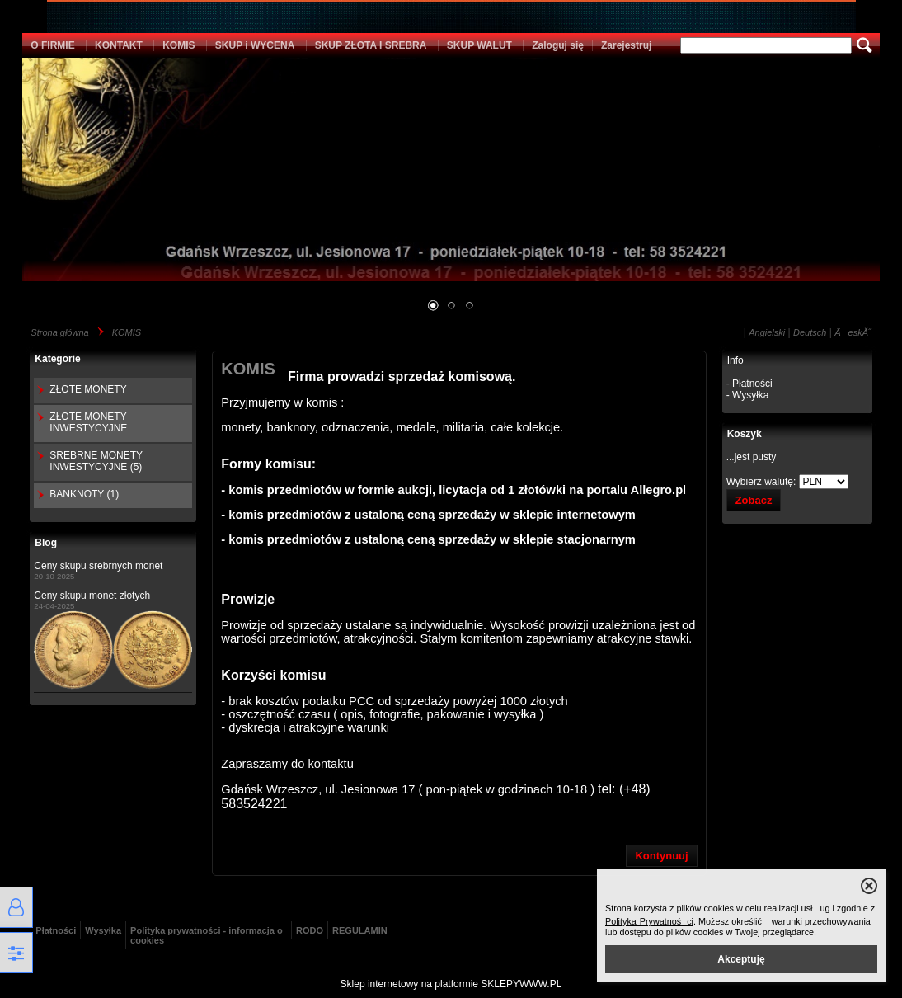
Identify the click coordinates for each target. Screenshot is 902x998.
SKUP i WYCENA (254, 45)
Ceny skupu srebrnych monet (98, 566)
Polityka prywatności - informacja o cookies (206, 935)
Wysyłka (103, 930)
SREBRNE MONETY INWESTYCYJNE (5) (95, 461)
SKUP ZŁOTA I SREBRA (371, 45)
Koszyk (744, 434)
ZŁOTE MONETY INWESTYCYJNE (88, 422)
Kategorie (57, 359)
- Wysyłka (747, 395)
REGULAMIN (360, 930)
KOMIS (178, 45)
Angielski (767, 332)
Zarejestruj (626, 45)
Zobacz (754, 500)
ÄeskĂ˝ (852, 332)
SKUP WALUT (479, 45)
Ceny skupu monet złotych (92, 595)
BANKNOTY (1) (84, 494)
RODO (309, 930)
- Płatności (749, 383)
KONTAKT (119, 45)
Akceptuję (740, 959)
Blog (46, 542)
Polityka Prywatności (649, 921)
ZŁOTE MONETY (87, 389)
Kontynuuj (661, 856)
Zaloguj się (558, 45)
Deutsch (809, 332)
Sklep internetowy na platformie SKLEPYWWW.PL (451, 984)
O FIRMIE (52, 45)
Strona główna (59, 332)
